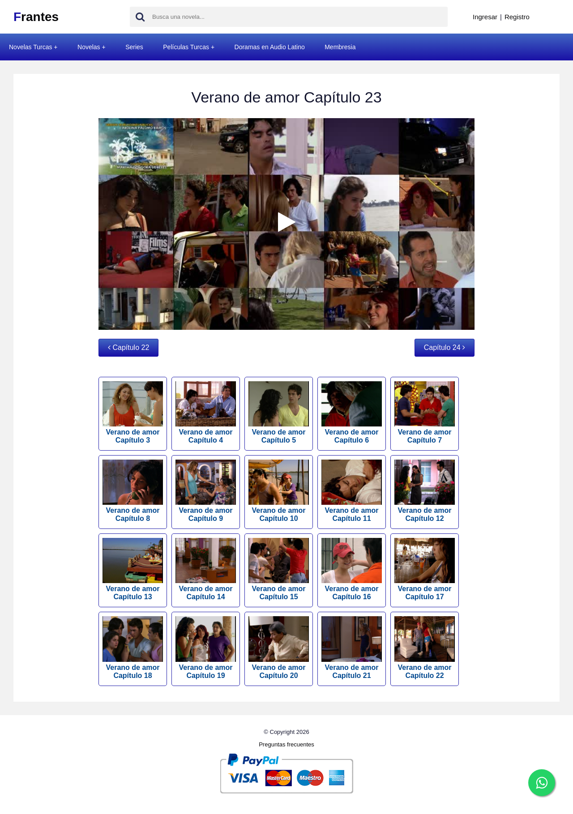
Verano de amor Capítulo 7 (424, 412)
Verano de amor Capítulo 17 (424, 569)
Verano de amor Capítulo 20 (278, 647)
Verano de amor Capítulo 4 (205, 412)
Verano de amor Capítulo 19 (205, 647)
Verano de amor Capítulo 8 (133, 491)
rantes (36, 17)
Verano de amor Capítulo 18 (133, 647)
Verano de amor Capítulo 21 (351, 647)
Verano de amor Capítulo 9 (205, 491)
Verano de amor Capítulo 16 (351, 569)
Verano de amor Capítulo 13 (133, 569)
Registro (517, 17)
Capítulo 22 (128, 347)
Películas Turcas (186, 47)
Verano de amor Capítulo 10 (278, 491)
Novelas (88, 47)
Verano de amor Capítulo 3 (133, 412)
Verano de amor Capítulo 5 (278, 412)
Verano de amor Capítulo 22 (424, 647)
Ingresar (485, 17)
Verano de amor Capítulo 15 (278, 569)
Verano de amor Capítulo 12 (424, 491)
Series (134, 47)
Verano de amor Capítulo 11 (351, 491)
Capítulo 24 (444, 347)
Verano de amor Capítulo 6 (351, 412)
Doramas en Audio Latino (270, 47)
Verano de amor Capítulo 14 (205, 569)
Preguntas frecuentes (286, 744)
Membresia (340, 47)
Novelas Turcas (30, 47)
